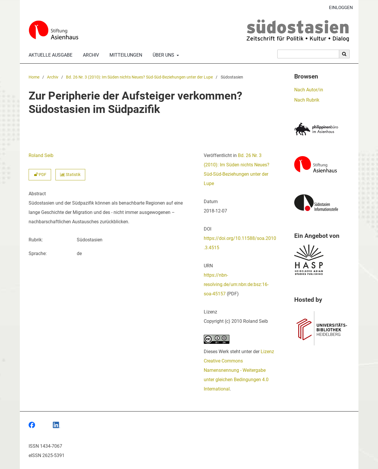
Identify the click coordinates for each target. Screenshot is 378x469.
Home (34, 77)
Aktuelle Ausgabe (49, 55)
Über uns (162, 55)
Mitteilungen (124, 55)
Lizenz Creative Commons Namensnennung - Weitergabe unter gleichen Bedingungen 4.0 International (239, 370)
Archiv (90, 55)
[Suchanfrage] (308, 54)
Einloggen (339, 7)
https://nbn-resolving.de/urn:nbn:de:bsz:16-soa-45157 (236, 284)
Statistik (70, 174)
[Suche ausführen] (344, 54)
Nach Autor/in (308, 90)
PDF (39, 174)
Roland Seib (41, 155)
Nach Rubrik (306, 100)
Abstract (37, 193)
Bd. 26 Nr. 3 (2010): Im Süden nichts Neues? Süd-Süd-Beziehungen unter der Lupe (139, 77)
